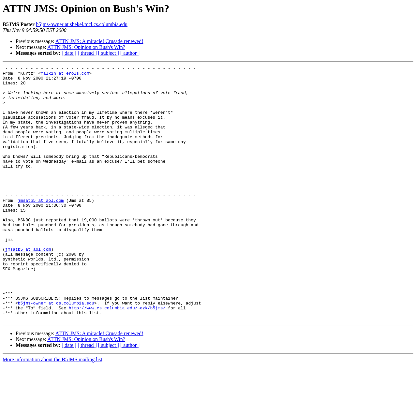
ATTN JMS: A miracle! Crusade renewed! (99, 41)
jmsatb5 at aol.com (41, 227)
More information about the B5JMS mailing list (52, 410)
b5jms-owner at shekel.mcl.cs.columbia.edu (81, 24)
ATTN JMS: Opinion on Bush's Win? (86, 47)
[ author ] (130, 53)
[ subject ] (108, 53)
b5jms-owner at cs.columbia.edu (56, 351)
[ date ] (69, 53)
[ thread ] (87, 53)
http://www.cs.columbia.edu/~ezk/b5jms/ (117, 357)
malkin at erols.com (65, 75)
